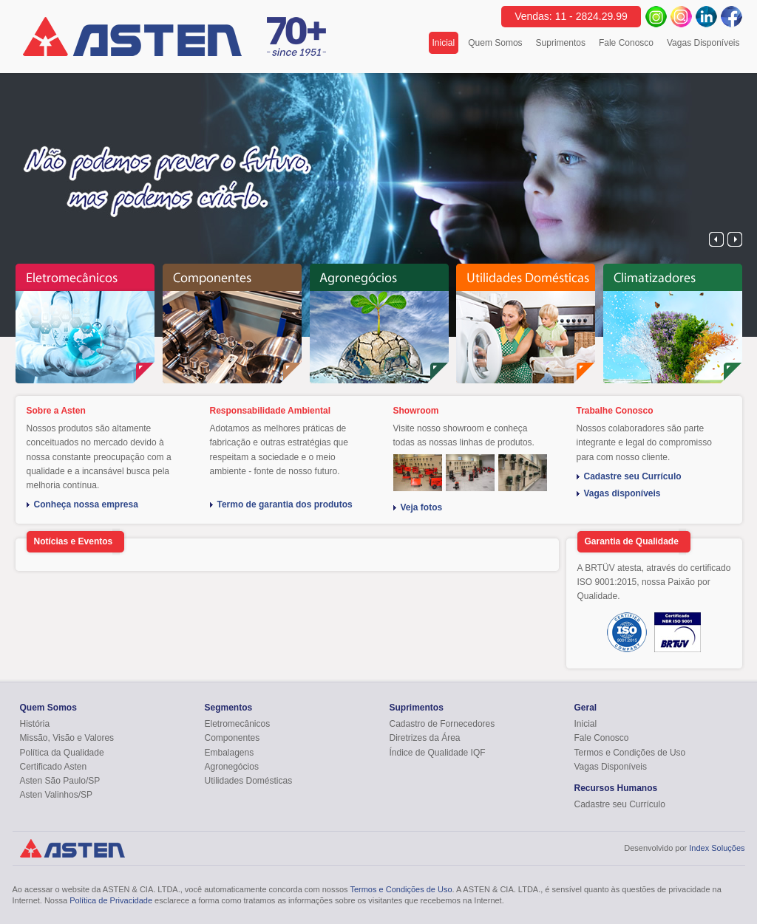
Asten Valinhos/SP (56, 795)
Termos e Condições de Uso (630, 752)
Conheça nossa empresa (86, 505)
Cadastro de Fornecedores (442, 724)
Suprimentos (560, 43)
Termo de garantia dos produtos (285, 505)
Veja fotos (422, 508)
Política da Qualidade (62, 752)
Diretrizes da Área (425, 738)
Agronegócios (232, 767)
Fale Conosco (626, 43)
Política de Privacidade (110, 900)
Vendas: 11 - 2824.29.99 (571, 16)
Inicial (445, 43)
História (35, 724)
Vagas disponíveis (622, 494)
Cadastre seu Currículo (633, 477)
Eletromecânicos (238, 724)
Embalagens (229, 752)
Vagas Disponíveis (703, 43)
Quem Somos (495, 43)
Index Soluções (716, 847)
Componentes (232, 738)
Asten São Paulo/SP (60, 781)
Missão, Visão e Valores (67, 738)
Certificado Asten (53, 767)
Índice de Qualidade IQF (438, 752)
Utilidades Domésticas (249, 781)
